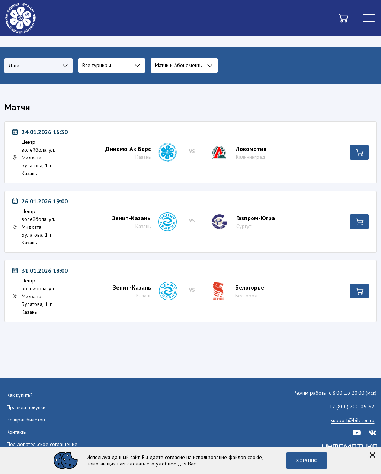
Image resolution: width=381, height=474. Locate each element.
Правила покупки (26, 407)
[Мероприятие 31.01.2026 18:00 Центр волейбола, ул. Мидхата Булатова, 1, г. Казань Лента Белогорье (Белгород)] (36, 291)
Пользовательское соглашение (42, 444)
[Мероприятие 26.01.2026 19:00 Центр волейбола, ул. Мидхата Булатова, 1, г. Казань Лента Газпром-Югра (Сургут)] (36, 222)
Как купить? (20, 395)
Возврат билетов (26, 419)
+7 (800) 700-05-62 (352, 406)
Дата (13, 65)
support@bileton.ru (352, 420)
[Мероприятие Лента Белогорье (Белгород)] (193, 291)
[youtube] (357, 432)
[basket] (343, 18)
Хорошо (307, 460)
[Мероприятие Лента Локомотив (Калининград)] (193, 152)
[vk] (372, 432)
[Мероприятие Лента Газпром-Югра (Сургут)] (193, 221)
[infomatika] (350, 446)
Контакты (17, 432)
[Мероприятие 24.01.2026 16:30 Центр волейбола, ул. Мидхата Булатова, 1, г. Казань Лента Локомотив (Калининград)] (36, 152)
